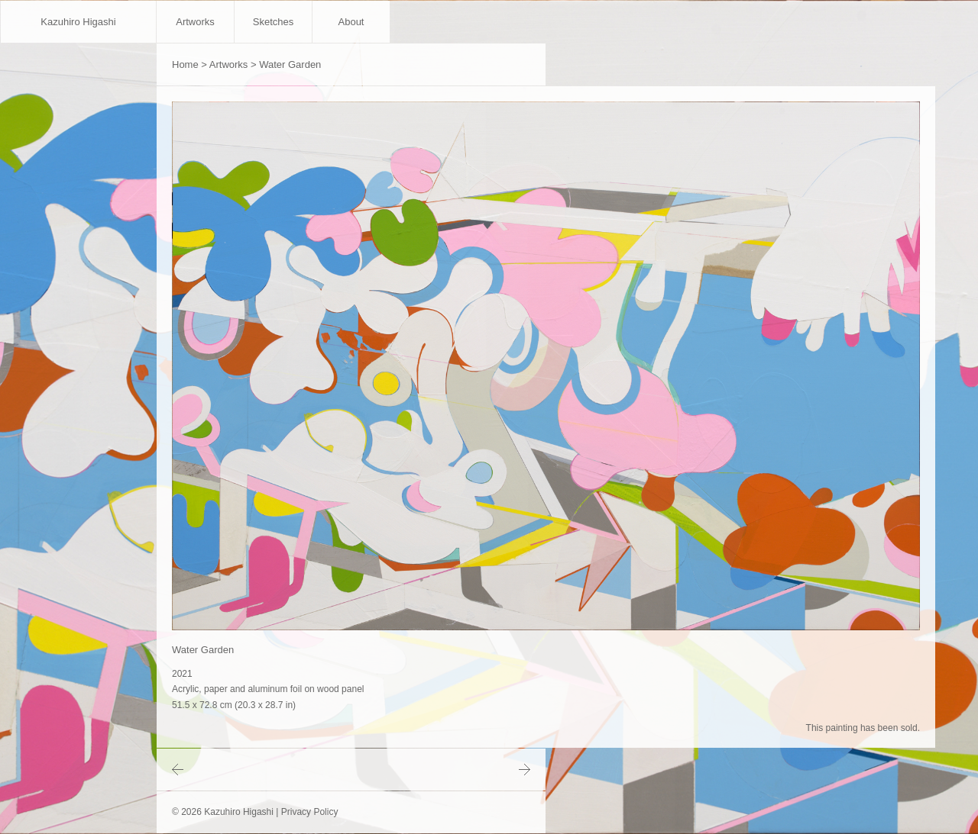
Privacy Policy (309, 812)
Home (185, 64)
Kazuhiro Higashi (77, 21)
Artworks (195, 21)
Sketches (273, 21)
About (351, 21)
